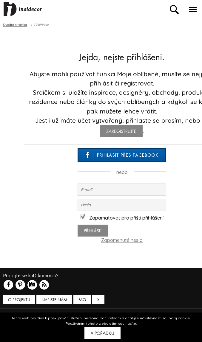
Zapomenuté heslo (122, 240)
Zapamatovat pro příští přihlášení (122, 218)
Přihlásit (93, 231)
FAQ (82, 299)
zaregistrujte (121, 131)
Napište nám (54, 299)
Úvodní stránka (15, 25)
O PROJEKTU (19, 299)
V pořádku (102, 333)
